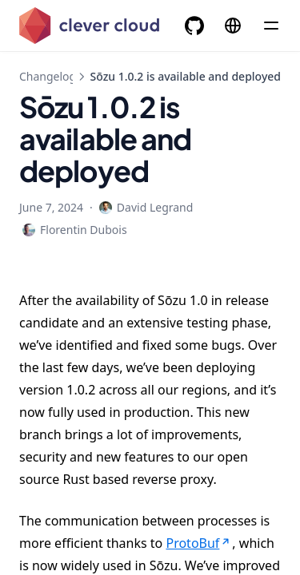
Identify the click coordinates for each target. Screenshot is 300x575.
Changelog (47, 76)
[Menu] (271, 26)
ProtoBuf (199, 543)
